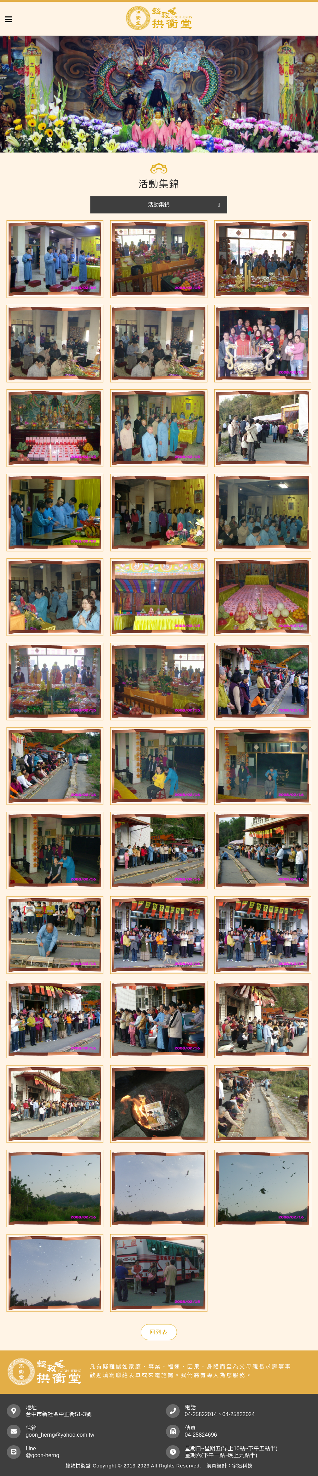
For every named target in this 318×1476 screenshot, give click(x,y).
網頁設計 (216, 1465)
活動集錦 (159, 205)
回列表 (159, 1332)
